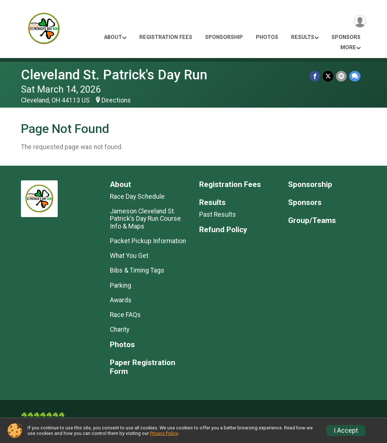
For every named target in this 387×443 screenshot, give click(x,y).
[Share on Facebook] (316, 76)
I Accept (346, 430)
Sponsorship (224, 37)
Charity (119, 329)
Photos (267, 37)
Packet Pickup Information (148, 241)
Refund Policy (223, 230)
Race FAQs (125, 314)
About (113, 37)
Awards (121, 300)
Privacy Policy (164, 433)
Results (302, 37)
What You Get (129, 255)
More (348, 47)
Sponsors (346, 37)
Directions (116, 100)
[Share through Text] (355, 76)
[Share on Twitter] (328, 76)
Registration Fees (165, 37)
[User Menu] (359, 21)
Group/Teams (312, 220)
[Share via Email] (341, 76)
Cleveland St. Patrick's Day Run (114, 75)
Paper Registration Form (142, 367)
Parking (120, 285)
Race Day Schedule (137, 196)
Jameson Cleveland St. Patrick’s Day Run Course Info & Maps (145, 219)
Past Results (217, 214)
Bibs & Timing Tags (137, 270)
